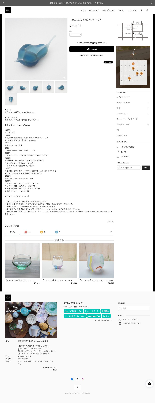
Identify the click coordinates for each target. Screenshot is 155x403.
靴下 (118, 130)
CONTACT (132, 10)
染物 (118, 108)
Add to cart (91, 49)
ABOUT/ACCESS (108, 10)
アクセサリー (122, 114)
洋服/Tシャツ (122, 135)
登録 (145, 167)
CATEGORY (93, 10)
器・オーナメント (124, 103)
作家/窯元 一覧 (123, 125)
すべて (12, 232)
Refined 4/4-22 (123, 97)
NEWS (121, 10)
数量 (71, 31)
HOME (83, 10)
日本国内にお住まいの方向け (91, 55)
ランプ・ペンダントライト (127, 119)
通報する (110, 221)
